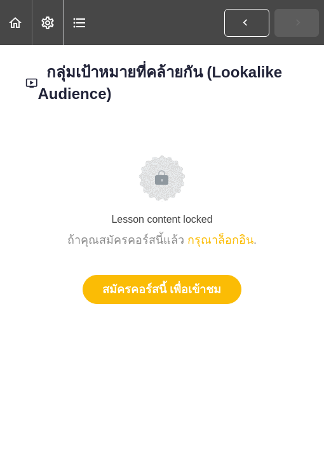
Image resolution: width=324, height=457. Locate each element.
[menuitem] (48, 22)
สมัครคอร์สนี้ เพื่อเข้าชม (161, 289)
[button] (16, 22)
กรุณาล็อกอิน (220, 240)
